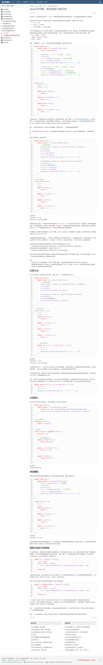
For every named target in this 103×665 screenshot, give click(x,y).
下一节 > (94, 13)
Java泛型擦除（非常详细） (38, 627)
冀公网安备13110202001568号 (64, 662)
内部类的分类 (7, 23)
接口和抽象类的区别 (9, 30)
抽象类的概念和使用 (9, 26)
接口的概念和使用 (8, 28)
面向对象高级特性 (8, 19)
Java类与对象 (7, 14)
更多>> (46, 2)
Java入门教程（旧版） (8, 5)
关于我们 (17, 660)
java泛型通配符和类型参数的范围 (40, 637)
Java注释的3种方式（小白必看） (74, 647)
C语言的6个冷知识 (70, 634)
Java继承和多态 (7, 16)
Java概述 (5, 9)
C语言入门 (19, 2)
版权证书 (10, 660)
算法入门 (32, 2)
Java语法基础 (7, 11)
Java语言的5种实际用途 (72, 629)
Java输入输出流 (7, 40)
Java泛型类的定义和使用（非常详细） (42, 632)
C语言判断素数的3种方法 (72, 639)
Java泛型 (5, 33)
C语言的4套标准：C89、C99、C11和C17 (77, 650)
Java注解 (5, 42)
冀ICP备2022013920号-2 (37, 662)
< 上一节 (32, 13)
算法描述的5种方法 (70, 642)
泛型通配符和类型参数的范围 (11, 35)
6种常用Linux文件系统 (71, 645)
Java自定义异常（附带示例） (39, 650)
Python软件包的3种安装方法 (73, 637)
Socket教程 (39, 2)
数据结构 (25, 2)
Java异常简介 (35, 639)
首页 (13, 2)
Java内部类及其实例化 (9, 21)
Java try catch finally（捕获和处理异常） (42, 642)
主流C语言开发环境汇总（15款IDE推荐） (77, 632)
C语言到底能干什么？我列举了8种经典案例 (77, 627)
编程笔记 (4, 660)
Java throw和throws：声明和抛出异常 (41, 647)
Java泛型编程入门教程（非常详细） (41, 629)
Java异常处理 (7, 38)
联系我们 (23, 660)
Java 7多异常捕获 (36, 645)
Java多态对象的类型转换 (81, 119)
